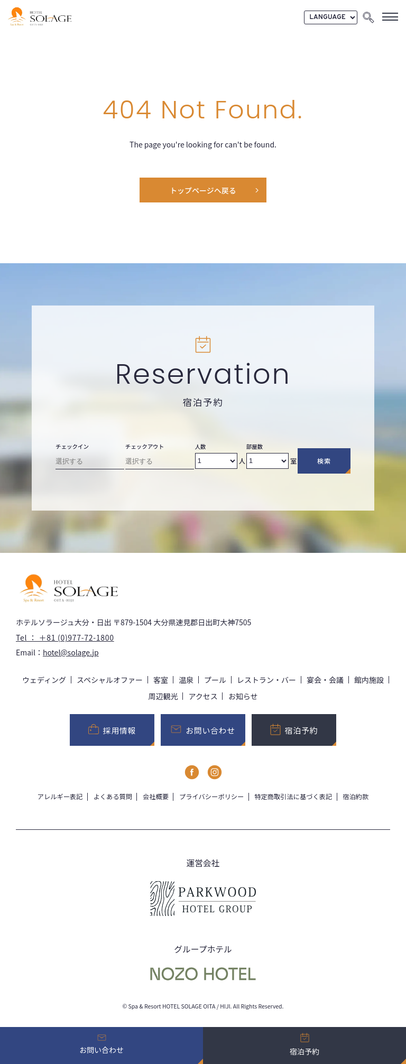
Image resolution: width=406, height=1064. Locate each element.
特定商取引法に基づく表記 (293, 796)
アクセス (202, 696)
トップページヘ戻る (203, 190)
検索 (324, 461)
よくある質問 (112, 796)
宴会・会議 (325, 679)
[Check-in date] (90, 463)
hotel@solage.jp (71, 652)
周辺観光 (163, 696)
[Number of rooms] (267, 461)
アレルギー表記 (60, 796)
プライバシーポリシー (211, 796)
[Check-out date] (159, 463)
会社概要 (156, 796)
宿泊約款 (355, 796)
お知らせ (243, 696)
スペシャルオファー (110, 679)
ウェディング (44, 679)
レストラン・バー (266, 679)
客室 (160, 679)
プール (215, 679)
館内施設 (369, 679)
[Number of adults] (216, 461)
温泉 (186, 679)
